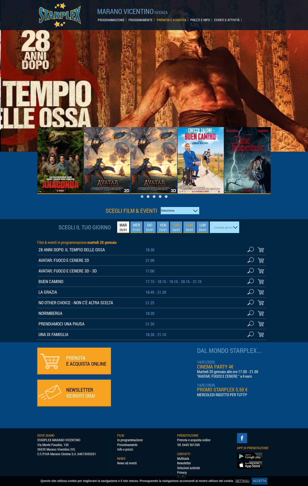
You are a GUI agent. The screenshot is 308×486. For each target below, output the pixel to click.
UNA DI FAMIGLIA (53, 334)
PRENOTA (86, 360)
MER (137, 227)
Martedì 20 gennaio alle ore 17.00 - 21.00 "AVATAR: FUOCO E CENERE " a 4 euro (227, 374)
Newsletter (184, 463)
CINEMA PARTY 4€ (215, 366)
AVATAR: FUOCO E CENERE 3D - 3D (67, 271)
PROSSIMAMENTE (140, 20)
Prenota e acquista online (193, 440)
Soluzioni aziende (188, 468)
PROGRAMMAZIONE (111, 20)
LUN (203, 227)
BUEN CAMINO (50, 281)
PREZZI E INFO (200, 20)
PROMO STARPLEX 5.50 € (222, 389)
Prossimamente (127, 444)
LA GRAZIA (47, 292)
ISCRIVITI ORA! (80, 392)
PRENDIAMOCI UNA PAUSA (61, 324)
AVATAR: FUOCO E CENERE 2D (63, 260)
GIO (150, 227)
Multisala (183, 458)
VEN (163, 227)
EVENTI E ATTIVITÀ (227, 20)
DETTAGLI (243, 481)
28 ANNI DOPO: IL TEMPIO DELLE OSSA (71, 250)
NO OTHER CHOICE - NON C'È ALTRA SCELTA (75, 302)
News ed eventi (127, 463)
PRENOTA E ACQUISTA (171, 20)
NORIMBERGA (50, 313)
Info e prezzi (125, 449)
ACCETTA (259, 481)
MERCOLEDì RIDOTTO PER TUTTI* (222, 394)
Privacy (182, 472)
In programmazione (130, 440)
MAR (123, 227)
